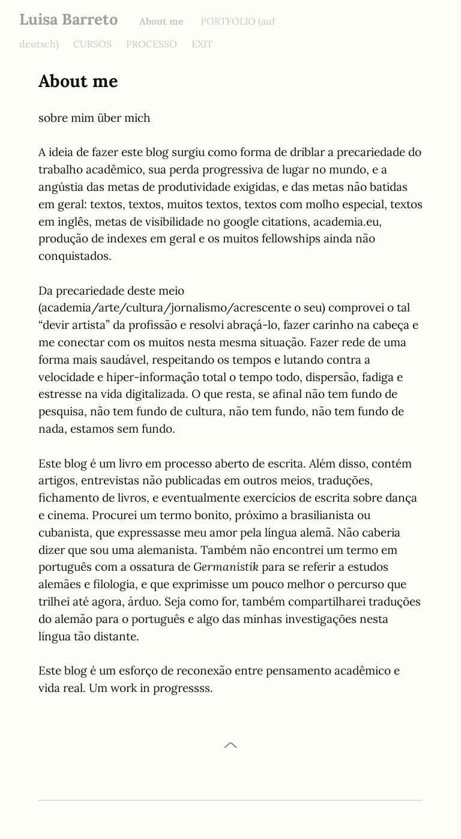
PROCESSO (151, 44)
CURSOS (92, 44)
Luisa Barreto (68, 19)
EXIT (201, 44)
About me (162, 21)
